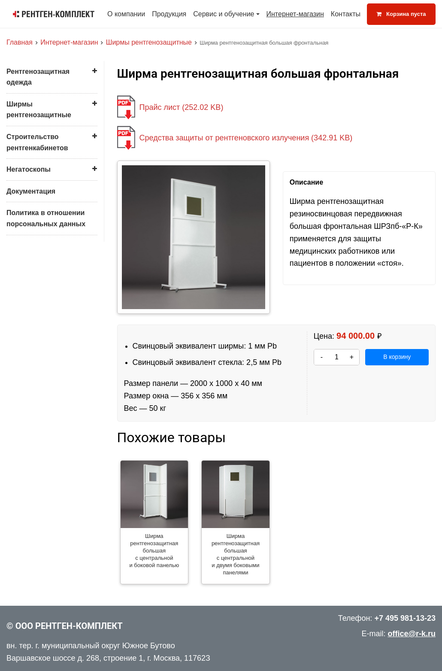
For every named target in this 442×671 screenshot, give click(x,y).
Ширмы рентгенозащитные (149, 42)
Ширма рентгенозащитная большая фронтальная (48, 133)
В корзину (397, 356)
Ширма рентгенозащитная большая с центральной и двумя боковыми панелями (54, 183)
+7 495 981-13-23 (405, 618)
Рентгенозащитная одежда (38, 77)
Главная (19, 42)
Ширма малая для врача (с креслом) (47, 206)
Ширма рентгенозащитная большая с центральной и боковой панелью (45, 156)
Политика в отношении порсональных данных (45, 357)
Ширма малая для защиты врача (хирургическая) (54, 245)
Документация (30, 330)
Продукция (169, 14)
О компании (126, 14)
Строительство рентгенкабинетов (37, 281)
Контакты (345, 14)
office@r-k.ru (412, 633)
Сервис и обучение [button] (223, 14)
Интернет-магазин (295, 14)
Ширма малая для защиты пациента (46, 226)
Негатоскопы (28, 308)
